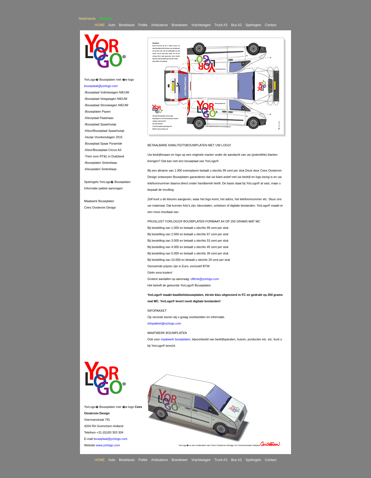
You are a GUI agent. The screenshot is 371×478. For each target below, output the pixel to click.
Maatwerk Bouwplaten (99, 201)
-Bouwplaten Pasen (97, 111)
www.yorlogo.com (108, 445)
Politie (142, 25)
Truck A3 (220, 25)
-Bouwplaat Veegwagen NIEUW (105, 98)
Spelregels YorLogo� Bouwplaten (107, 182)
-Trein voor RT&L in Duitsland (104, 156)
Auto (111, 25)
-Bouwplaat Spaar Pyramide (103, 143)
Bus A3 (236, 25)
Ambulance (159, 25)
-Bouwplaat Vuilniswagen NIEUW (106, 92)
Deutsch (105, 19)
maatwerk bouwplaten (175, 339)
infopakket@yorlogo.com (164, 323)
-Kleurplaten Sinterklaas (100, 169)
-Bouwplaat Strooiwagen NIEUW (106, 105)
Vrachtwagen (201, 25)
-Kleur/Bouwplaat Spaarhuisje (104, 130)
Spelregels (253, 25)
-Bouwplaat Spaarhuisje (100, 124)
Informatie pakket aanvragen (103, 188)
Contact (270, 25)
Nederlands (87, 19)
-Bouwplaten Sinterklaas (100, 162)
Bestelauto (127, 25)
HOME (100, 25)
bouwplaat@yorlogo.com (101, 86)
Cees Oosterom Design (100, 207)
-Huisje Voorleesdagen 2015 (103, 137)
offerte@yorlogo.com (204, 279)
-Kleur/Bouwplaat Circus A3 (102, 150)
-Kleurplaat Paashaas (98, 118)
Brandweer (180, 25)
